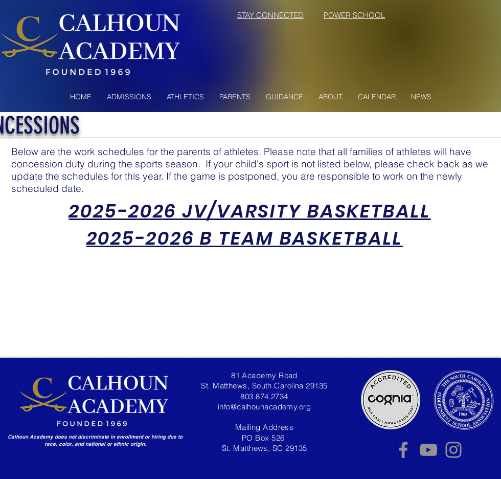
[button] (129, 96)
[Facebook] (403, 450)
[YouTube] (428, 450)
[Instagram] (453, 450)
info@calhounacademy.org (264, 406)
